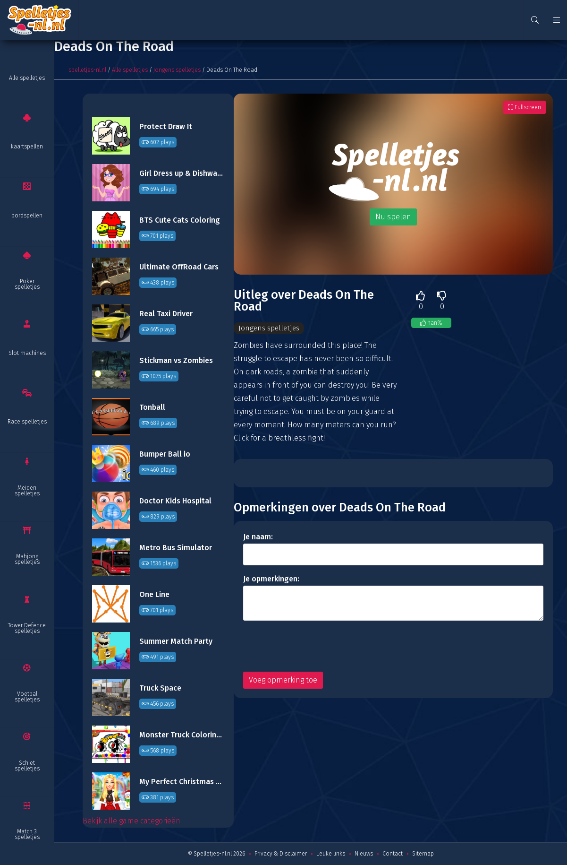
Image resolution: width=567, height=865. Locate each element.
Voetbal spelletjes (27, 697)
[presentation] (315, 646)
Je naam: (258, 537)
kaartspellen (27, 146)
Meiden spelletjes (27, 490)
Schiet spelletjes (27, 766)
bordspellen (26, 215)
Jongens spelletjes (177, 70)
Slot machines (27, 353)
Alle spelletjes (27, 78)
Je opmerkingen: (271, 579)
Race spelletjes (27, 421)
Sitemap (423, 853)
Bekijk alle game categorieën (131, 820)
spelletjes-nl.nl (87, 70)
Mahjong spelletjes (27, 559)
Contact (392, 853)
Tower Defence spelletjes (27, 628)
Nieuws (364, 853)
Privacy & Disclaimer (280, 853)
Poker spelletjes (27, 284)
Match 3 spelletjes (27, 834)
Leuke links (330, 853)
